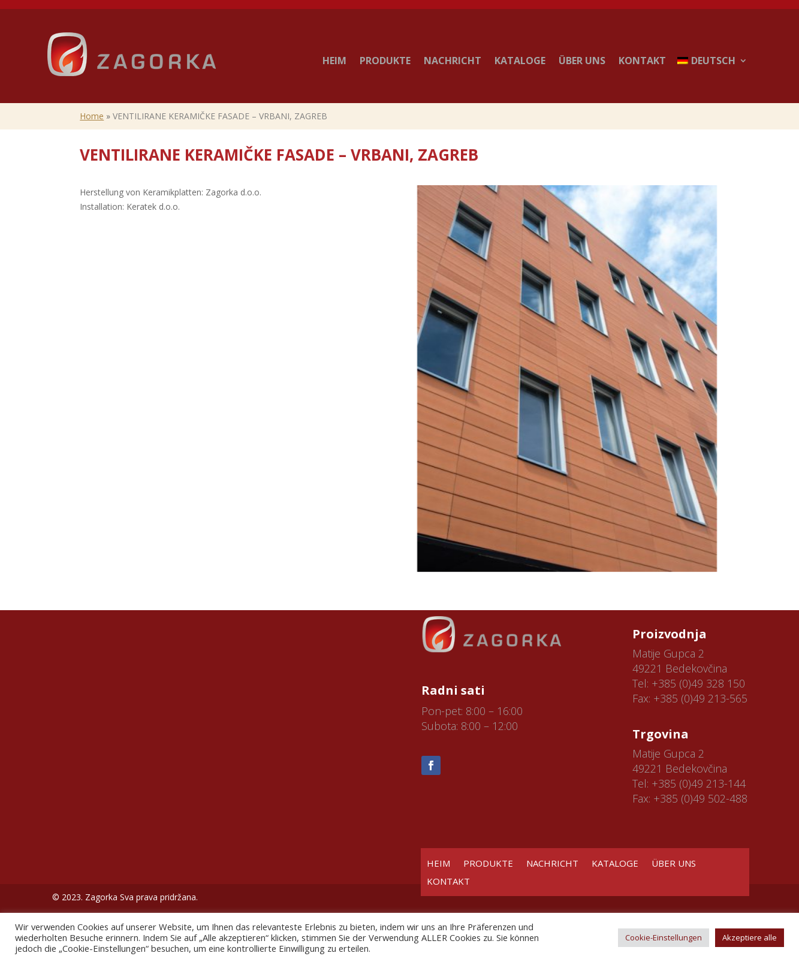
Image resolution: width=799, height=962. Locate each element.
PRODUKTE (385, 60)
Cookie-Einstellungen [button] (663, 937)
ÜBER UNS (582, 60)
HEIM (334, 60)
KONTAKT (642, 60)
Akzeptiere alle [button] (749, 937)
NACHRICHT (452, 60)
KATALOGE (520, 60)
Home (92, 116)
